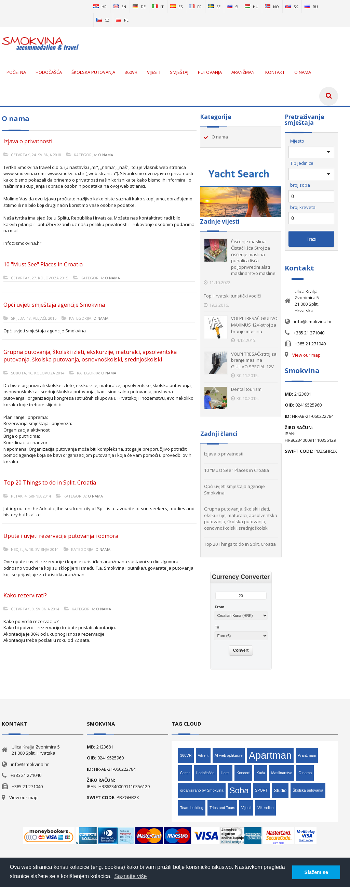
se (214, 6)
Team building (191, 808)
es (176, 6)
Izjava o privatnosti (27, 141)
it (158, 6)
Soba (239, 790)
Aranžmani (307, 755)
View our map (306, 355)
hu (251, 6)
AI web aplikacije (229, 755)
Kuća (260, 773)
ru (311, 6)
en (119, 6)
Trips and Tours (222, 808)
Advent (203, 755)
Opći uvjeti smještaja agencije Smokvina (54, 304)
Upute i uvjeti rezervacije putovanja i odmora (60, 536)
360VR (186, 755)
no (272, 6)
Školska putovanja (308, 790)
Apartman (270, 755)
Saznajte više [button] (130, 876)
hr (100, 6)
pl (122, 20)
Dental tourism (246, 389)
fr (195, 6)
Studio (280, 790)
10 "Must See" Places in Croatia (43, 264)
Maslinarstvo (281, 773)
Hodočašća (205, 773)
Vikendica (265, 808)
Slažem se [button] (316, 872)
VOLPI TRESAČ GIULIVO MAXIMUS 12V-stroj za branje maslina (254, 324)
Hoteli (225, 773)
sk (291, 6)
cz (102, 20)
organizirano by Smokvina (202, 790)
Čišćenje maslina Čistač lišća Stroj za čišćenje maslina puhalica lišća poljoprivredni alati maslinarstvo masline (253, 257)
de (139, 6)
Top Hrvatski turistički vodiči (232, 296)
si (232, 6)
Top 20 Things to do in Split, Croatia (49, 482)
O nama (105, 154)
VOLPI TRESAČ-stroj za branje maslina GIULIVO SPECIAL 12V (254, 360)
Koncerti (243, 773)
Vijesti (246, 808)
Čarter (185, 773)
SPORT (261, 790)
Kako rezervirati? (25, 595)
